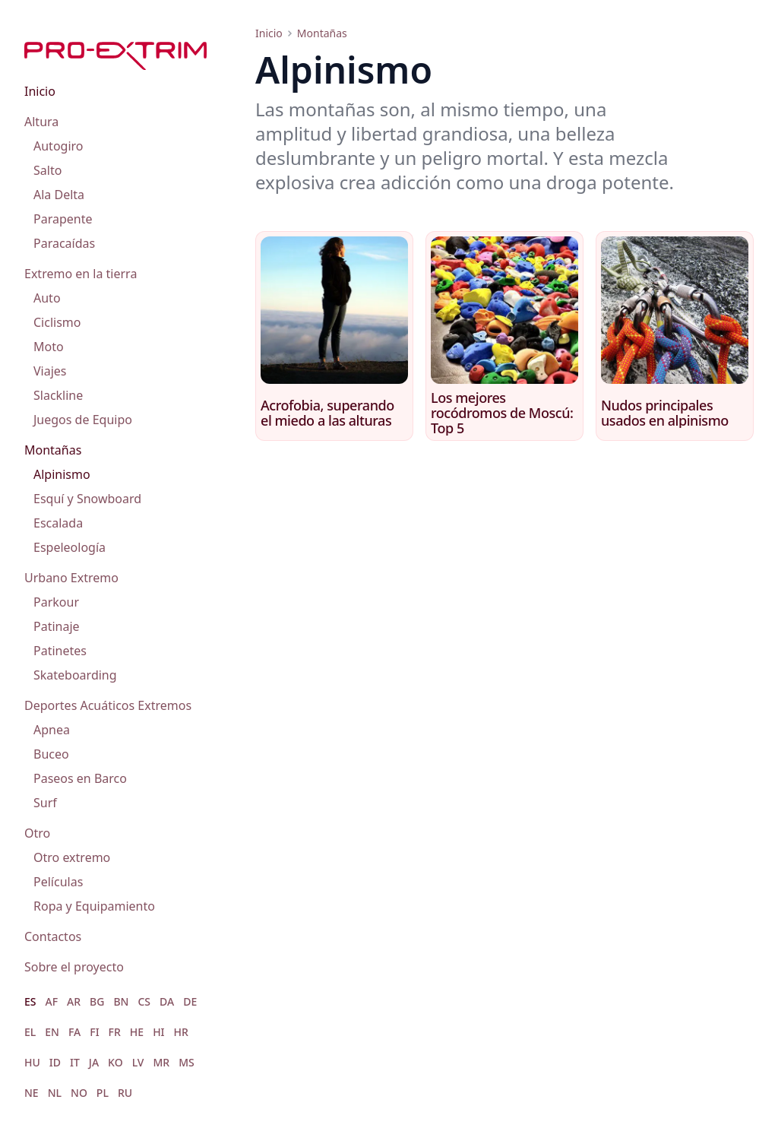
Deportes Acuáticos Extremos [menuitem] (107, 705)
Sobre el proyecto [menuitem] (74, 966)
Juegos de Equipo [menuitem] (82, 419)
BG (97, 1001)
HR (181, 1032)
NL (55, 1092)
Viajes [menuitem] (50, 371)
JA (94, 1062)
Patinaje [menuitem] (56, 626)
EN (52, 1032)
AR (74, 1001)
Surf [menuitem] (45, 802)
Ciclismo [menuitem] (57, 322)
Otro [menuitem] (37, 833)
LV (138, 1062)
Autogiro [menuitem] (58, 146)
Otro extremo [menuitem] (71, 857)
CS (144, 1001)
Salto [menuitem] (47, 170)
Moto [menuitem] (48, 346)
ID (55, 1062)
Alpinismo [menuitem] (61, 474)
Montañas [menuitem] (52, 450)
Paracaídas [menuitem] (64, 243)
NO (79, 1092)
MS (186, 1062)
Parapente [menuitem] (62, 219)
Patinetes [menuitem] (60, 650)
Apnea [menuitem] (51, 729)
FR (115, 1032)
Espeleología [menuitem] (69, 547)
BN (120, 1001)
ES (30, 1001)
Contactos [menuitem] (52, 936)
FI (94, 1032)
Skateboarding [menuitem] (75, 675)
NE (31, 1092)
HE (137, 1032)
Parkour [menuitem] (56, 602)
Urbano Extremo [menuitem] (71, 577)
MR (161, 1062)
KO (115, 1062)
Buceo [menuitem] (51, 754)
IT (75, 1062)
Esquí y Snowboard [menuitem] (87, 498)
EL (30, 1032)
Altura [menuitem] (41, 121)
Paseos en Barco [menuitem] (80, 778)
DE (190, 1001)
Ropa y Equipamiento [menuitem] (94, 906)
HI (158, 1032)
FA (74, 1032)
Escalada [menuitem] (58, 523)
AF (52, 1001)
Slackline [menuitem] (58, 395)
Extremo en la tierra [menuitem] (80, 273)
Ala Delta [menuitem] (58, 194)
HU (32, 1062)
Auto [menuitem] (47, 298)
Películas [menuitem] (58, 881)
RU (125, 1092)
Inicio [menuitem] (39, 91)
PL (102, 1092)
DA (167, 1001)
